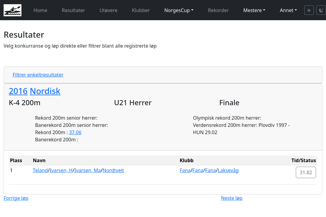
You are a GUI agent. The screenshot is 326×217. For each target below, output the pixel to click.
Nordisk (45, 90)
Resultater (73, 10)
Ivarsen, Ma (87, 170)
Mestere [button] (252, 10)
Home (40, 10)
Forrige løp (16, 198)
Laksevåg (228, 170)
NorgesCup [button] (177, 10)
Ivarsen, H (61, 170)
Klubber (141, 10)
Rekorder (218, 10)
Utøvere (108, 10)
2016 (18, 90)
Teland (40, 170)
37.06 (75, 132)
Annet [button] (286, 10)
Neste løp (231, 198)
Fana (185, 170)
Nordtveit (113, 170)
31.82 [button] (306, 172)
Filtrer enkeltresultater (38, 74)
